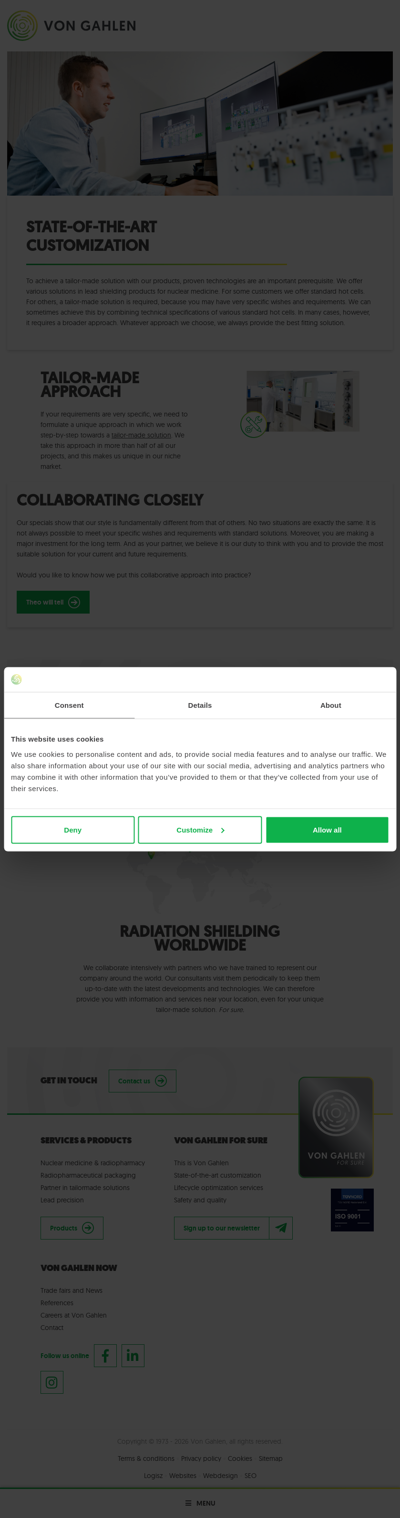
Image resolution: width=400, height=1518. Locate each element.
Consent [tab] (69, 705)
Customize (200, 829)
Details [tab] (200, 705)
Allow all (327, 829)
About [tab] (330, 705)
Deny (73, 829)
